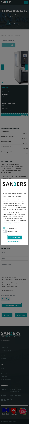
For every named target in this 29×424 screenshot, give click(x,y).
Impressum (22, 224)
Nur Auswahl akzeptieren (14, 241)
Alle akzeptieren (15, 237)
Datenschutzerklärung (8, 224)
